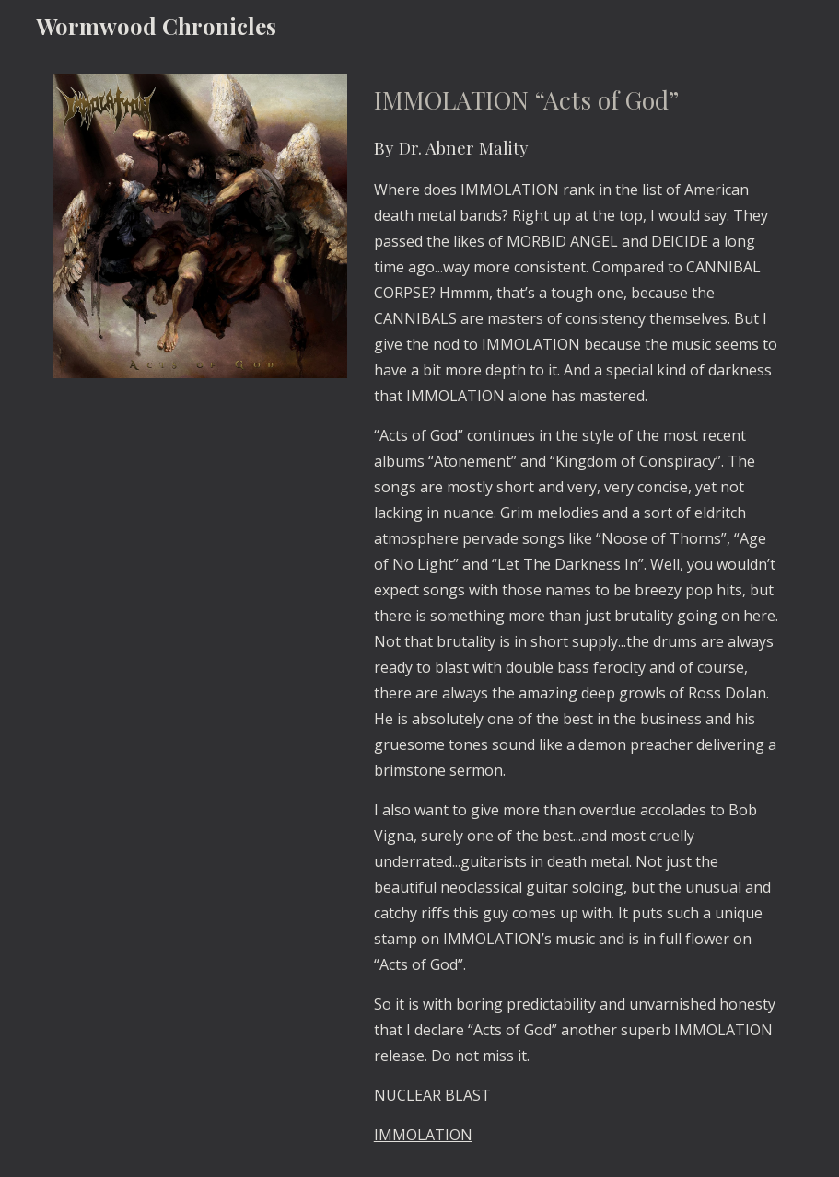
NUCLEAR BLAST (432, 1095)
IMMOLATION (423, 1135)
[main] (576, 614)
